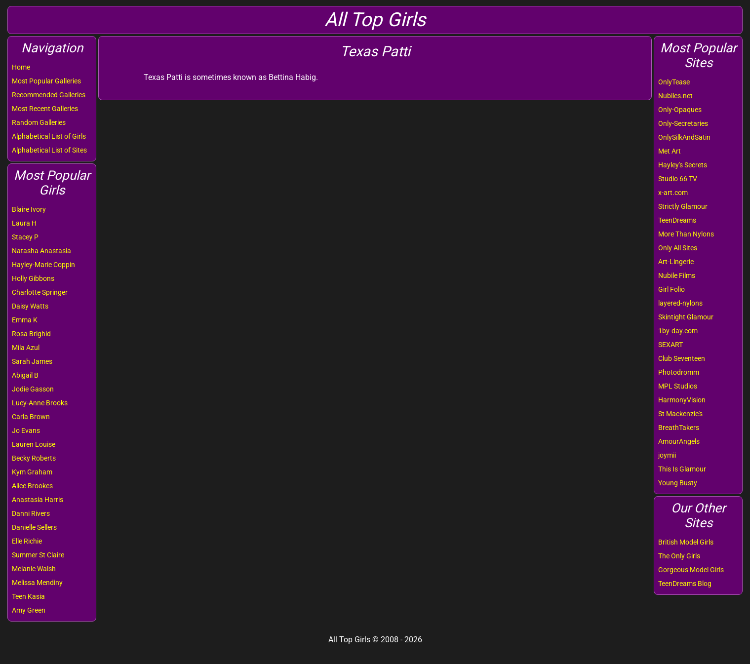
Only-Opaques (680, 110)
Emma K (25, 320)
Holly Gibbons (33, 278)
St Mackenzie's (680, 414)
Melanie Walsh (34, 569)
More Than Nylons (686, 234)
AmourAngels (679, 441)
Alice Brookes (32, 486)
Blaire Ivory (29, 209)
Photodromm (678, 372)
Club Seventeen (681, 358)
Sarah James (32, 361)
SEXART (670, 345)
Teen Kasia (28, 596)
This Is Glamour (682, 469)
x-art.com (673, 192)
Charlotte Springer (40, 292)
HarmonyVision (682, 400)
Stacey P (25, 237)
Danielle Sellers (34, 527)
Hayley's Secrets (682, 165)
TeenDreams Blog (684, 583)
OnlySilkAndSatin (684, 137)
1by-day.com (678, 331)
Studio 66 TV (677, 179)
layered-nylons (680, 303)
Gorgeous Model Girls (691, 570)
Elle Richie (27, 541)
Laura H (24, 223)
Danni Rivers (31, 513)
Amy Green (28, 610)
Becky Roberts (34, 458)
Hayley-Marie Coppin (43, 265)
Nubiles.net (675, 96)
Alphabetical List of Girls (49, 136)
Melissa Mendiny (37, 582)
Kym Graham (32, 472)
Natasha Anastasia (41, 251)
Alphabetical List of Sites (49, 150)
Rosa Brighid (31, 334)
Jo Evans (26, 430)
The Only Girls (679, 556)
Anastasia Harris (37, 500)
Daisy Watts (30, 306)
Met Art (669, 151)
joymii (667, 455)
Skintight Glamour (685, 317)
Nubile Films (676, 275)
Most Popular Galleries (46, 81)
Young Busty (677, 483)
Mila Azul (25, 348)
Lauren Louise (33, 444)
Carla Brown (31, 417)
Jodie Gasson (33, 389)
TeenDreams (677, 220)
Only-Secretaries (683, 123)
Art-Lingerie (676, 262)
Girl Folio (671, 289)
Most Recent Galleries (45, 109)
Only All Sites (677, 248)
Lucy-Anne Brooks (40, 403)
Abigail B (25, 375)
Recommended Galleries (48, 95)
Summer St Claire (38, 555)
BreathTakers (678, 427)
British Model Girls (685, 542)
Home (21, 67)
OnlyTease (674, 82)
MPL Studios (677, 386)
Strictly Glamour (683, 206)
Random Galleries (39, 122)
